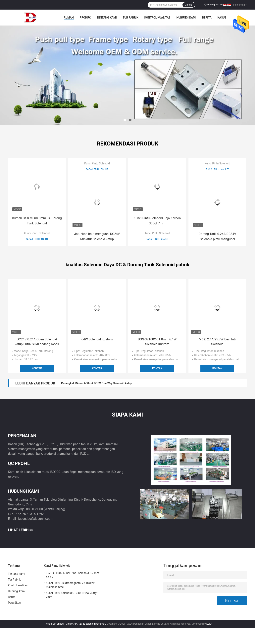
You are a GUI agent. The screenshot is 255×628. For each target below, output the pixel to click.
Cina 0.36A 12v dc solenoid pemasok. (86, 623)
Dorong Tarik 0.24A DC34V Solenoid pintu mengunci (217, 236)
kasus (222, 17)
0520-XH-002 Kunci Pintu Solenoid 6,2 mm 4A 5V (72, 575)
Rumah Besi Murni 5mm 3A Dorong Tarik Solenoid (37, 220)
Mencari (188, 4)
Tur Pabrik (130, 17)
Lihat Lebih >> (20, 530)
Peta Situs (14, 602)
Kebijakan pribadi (55, 623)
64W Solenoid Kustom (97, 339)
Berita (207, 17)
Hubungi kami (186, 17)
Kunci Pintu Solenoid (37, 233)
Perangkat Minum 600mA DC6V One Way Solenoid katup (96, 383)
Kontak (37, 368)
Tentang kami (107, 17)
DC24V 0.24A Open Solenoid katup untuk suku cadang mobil (37, 341)
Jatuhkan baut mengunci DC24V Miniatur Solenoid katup (97, 236)
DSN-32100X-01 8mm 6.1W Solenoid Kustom (157, 341)
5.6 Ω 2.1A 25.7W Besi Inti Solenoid (217, 341)
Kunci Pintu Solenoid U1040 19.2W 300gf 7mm (71, 595)
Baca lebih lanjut (37, 239)
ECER (209, 623)
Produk (85, 17)
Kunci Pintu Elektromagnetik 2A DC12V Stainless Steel (70, 585)
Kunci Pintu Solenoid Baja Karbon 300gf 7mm (157, 220)
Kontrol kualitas (157, 17)
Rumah (69, 17)
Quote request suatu (215, 4)
